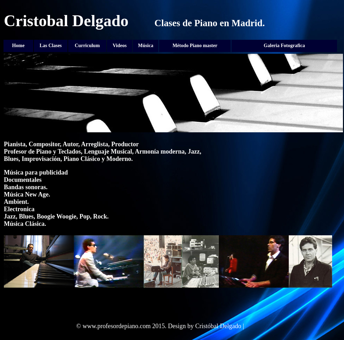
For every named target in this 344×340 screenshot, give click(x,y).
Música (145, 45)
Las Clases (51, 45)
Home (18, 45)
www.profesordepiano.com (117, 326)
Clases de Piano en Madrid (209, 23)
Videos (120, 45)
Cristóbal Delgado (218, 326)
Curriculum (87, 45)
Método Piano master (194, 45)
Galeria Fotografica (284, 45)
